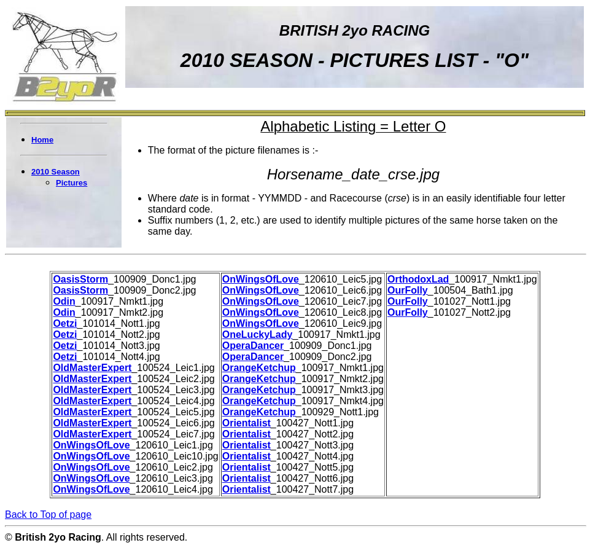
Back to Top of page (48, 514)
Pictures (71, 182)
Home (42, 139)
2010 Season (55, 171)
